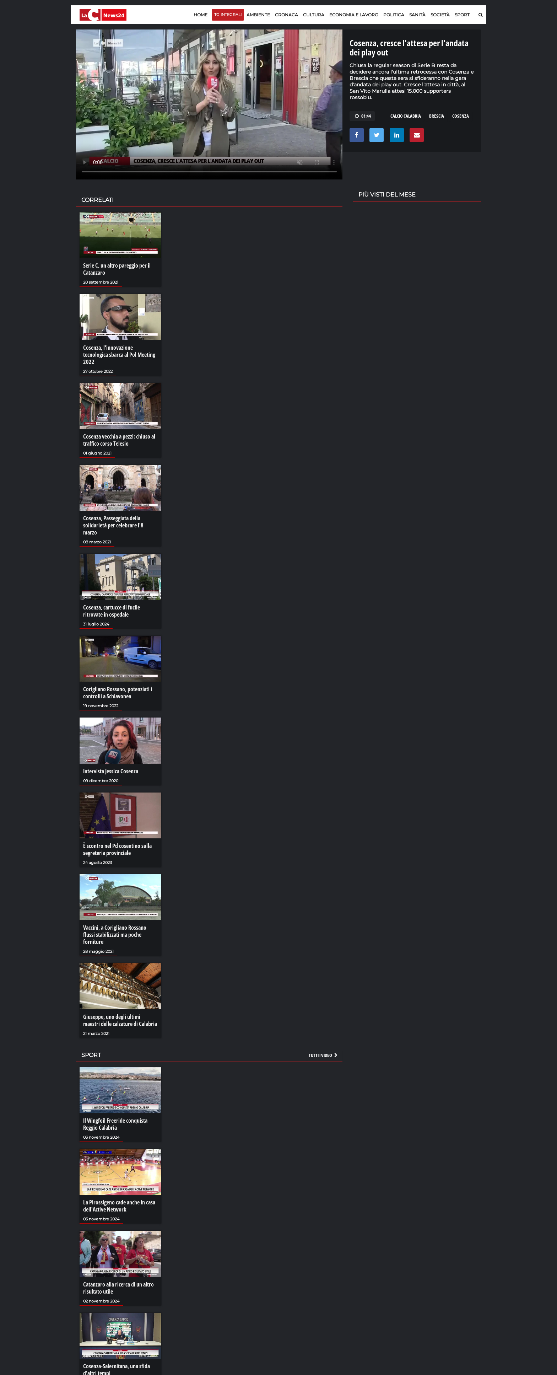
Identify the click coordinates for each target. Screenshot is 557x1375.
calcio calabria (405, 116)
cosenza (460, 116)
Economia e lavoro (353, 14)
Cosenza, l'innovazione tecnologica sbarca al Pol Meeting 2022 (119, 355)
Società (440, 14)
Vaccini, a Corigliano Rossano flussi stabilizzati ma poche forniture (114, 935)
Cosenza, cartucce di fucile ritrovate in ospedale (111, 610)
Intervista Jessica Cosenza (110, 771)
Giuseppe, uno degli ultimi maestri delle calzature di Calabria (120, 1020)
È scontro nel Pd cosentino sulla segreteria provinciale (117, 849)
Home (200, 14)
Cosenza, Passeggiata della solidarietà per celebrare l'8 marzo (113, 525)
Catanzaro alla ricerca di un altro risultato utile (118, 1287)
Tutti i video (324, 1055)
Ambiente (258, 14)
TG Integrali (228, 14)
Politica (393, 14)
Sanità (417, 14)
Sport (462, 14)
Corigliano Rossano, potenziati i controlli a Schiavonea (117, 692)
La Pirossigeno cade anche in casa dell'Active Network (119, 1205)
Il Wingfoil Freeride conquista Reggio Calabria (115, 1124)
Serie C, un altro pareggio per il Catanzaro (117, 269)
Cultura (313, 14)
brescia (436, 116)
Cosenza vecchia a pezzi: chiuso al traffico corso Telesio (119, 440)
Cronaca (286, 14)
